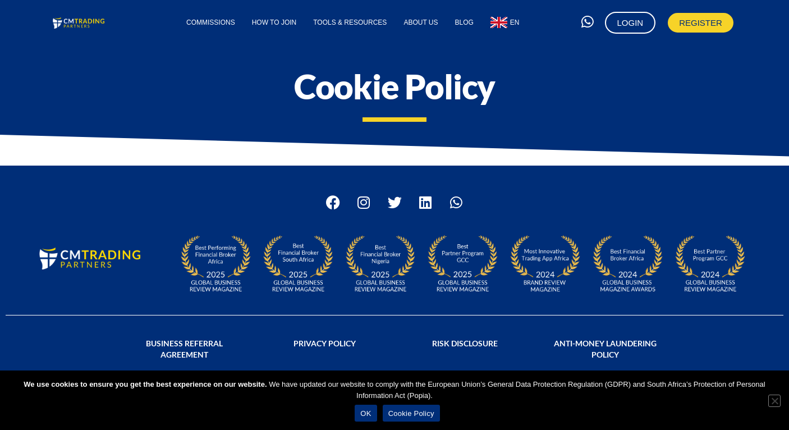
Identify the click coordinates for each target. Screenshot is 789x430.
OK (365, 413)
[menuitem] (505, 22)
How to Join (274, 22)
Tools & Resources (350, 22)
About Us (420, 22)
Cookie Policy (411, 413)
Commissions (210, 22)
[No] (774, 401)
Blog (464, 22)
